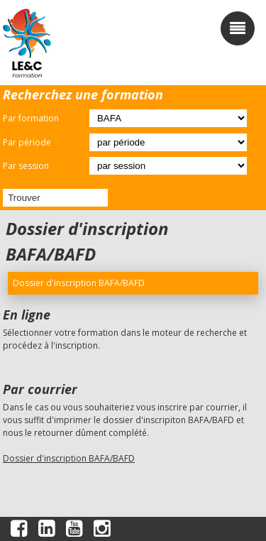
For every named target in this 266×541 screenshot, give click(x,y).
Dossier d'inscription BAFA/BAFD (69, 458)
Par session (26, 166)
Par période (27, 142)
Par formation (31, 118)
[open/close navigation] (238, 28)
